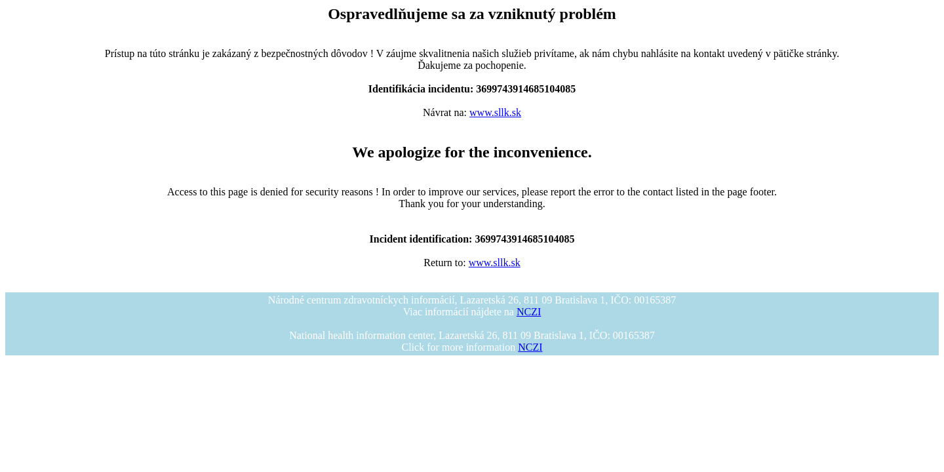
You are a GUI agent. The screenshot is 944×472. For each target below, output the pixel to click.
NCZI (529, 311)
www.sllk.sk (495, 112)
